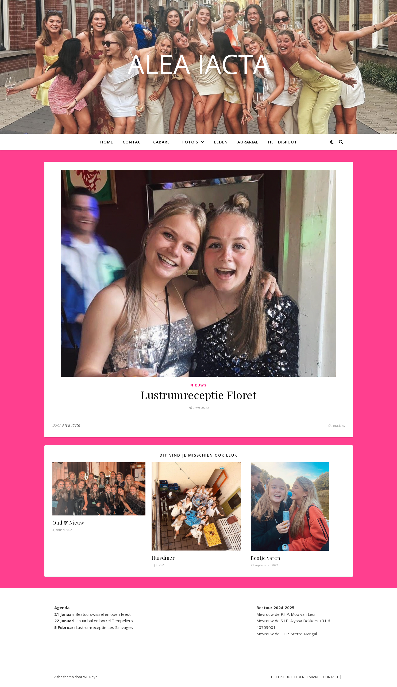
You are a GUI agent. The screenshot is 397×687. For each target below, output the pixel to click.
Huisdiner (163, 558)
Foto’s (190, 142)
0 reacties (336, 425)
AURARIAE (248, 142)
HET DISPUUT (282, 142)
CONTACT (133, 142)
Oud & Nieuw (68, 522)
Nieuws (198, 385)
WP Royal (90, 676)
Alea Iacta (71, 425)
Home (106, 142)
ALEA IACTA (199, 63)
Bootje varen (265, 558)
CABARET (163, 142)
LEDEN (221, 142)
